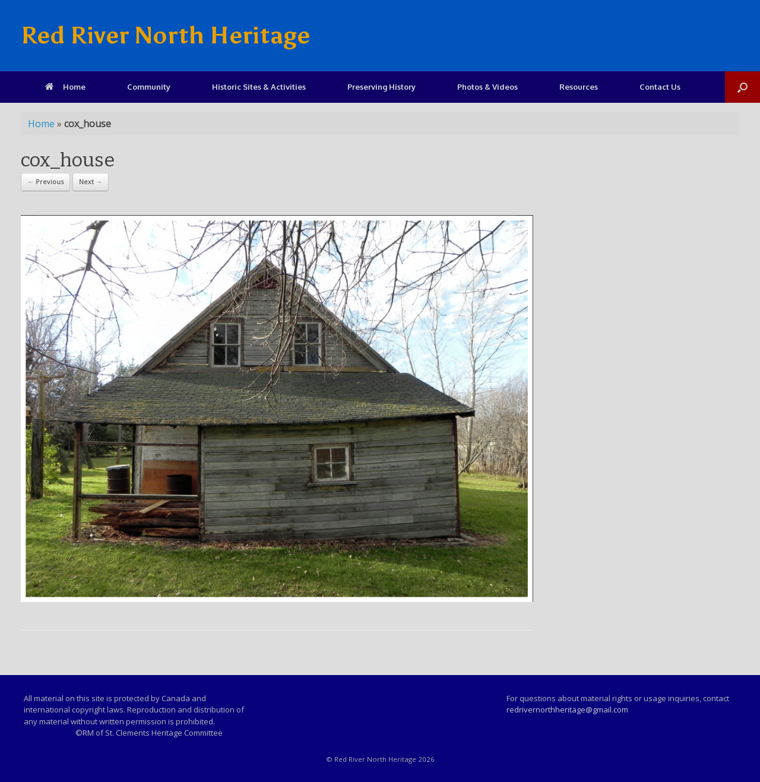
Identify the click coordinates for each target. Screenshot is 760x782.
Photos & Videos (487, 87)
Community (148, 87)
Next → (90, 181)
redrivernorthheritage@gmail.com (567, 709)
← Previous (45, 181)
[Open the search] (742, 87)
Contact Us (659, 87)
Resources (578, 87)
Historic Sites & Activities (259, 87)
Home (65, 87)
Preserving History (381, 87)
